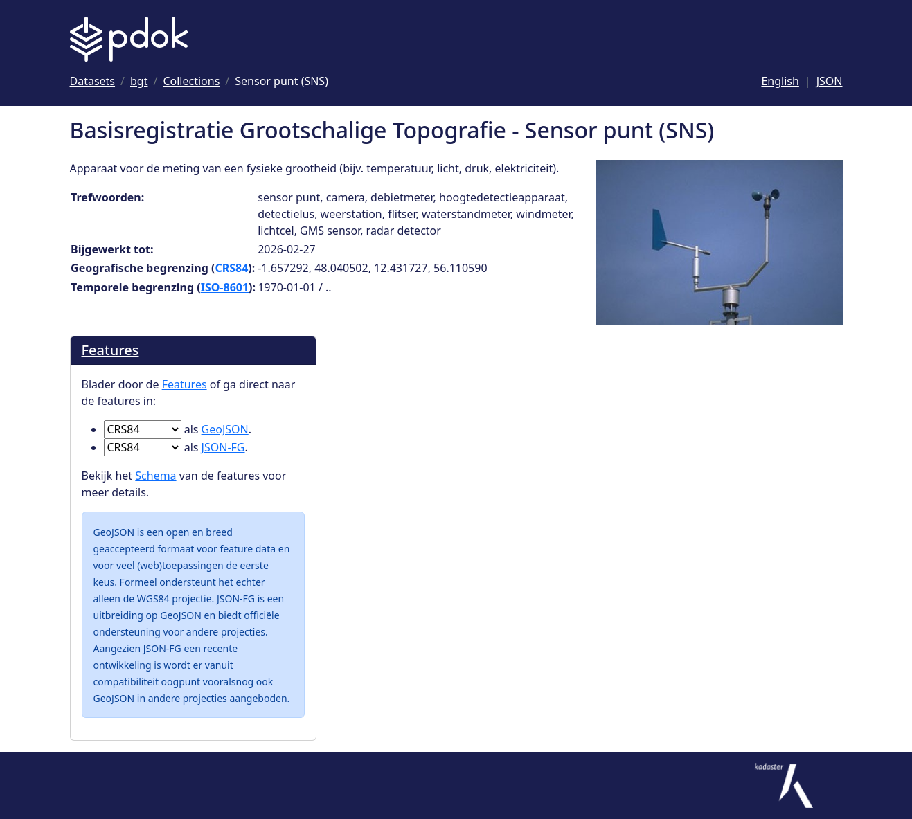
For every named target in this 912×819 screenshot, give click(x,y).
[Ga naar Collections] (191, 81)
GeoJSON (225, 429)
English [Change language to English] (779, 81)
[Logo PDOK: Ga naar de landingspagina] (129, 39)
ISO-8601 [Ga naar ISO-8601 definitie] (225, 287)
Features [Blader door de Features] (110, 350)
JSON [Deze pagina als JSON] (829, 81)
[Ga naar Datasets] (93, 81)
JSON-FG (223, 447)
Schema (155, 475)
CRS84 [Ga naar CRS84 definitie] (231, 268)
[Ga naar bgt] (138, 81)
